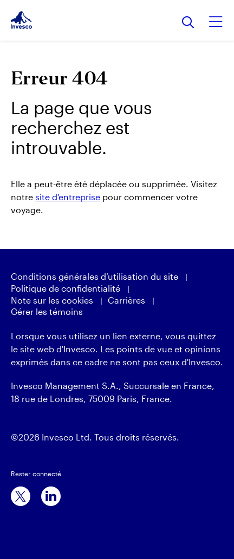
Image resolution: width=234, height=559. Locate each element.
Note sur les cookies (52, 300)
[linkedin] (51, 496)
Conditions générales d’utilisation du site (94, 276)
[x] (20, 496)
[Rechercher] (188, 23)
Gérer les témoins (47, 311)
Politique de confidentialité (65, 288)
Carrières (126, 300)
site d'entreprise (67, 197)
